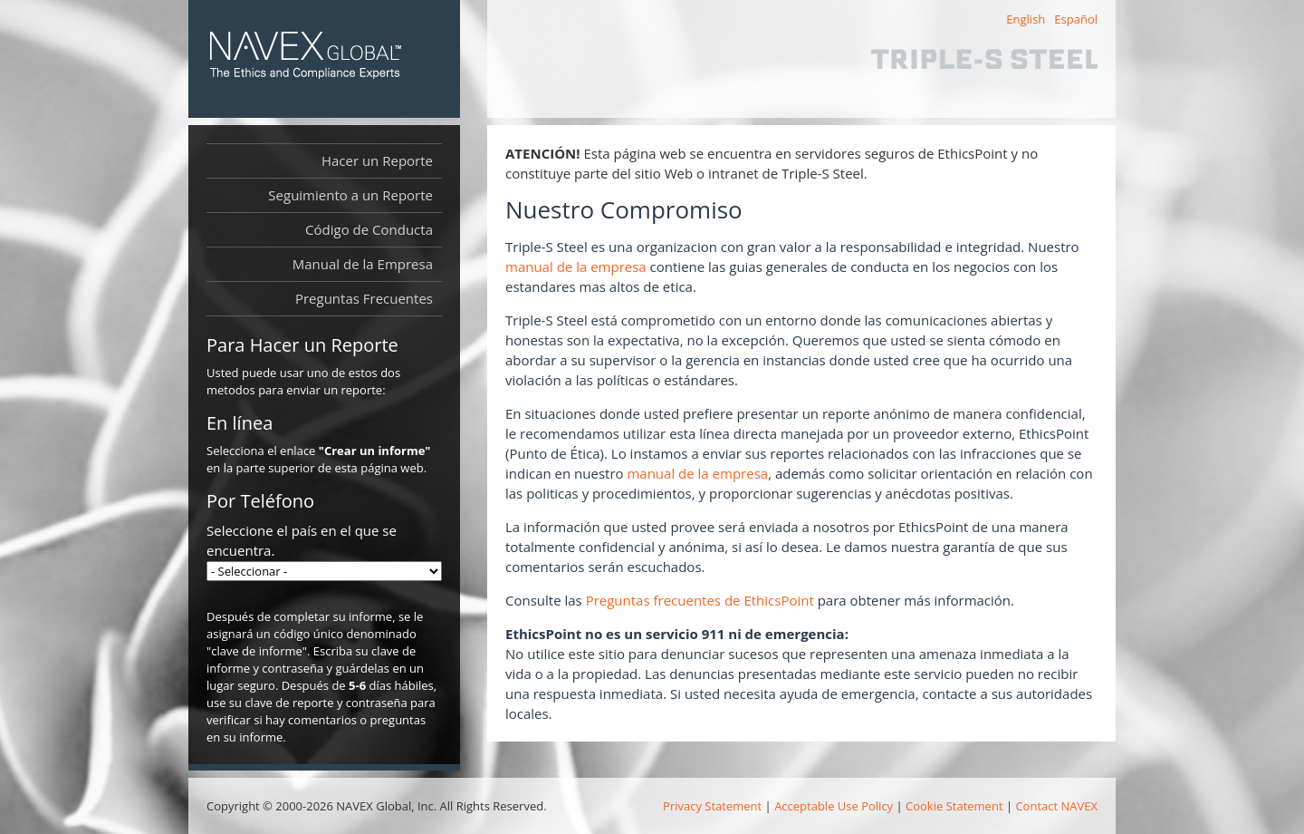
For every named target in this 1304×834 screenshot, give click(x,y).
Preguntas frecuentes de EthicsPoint (700, 600)
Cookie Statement (954, 806)
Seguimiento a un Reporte (350, 195)
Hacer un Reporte (377, 160)
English (1025, 19)
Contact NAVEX (1056, 806)
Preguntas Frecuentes (364, 298)
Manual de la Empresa (367, 264)
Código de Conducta (369, 229)
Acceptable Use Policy (833, 806)
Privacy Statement (712, 806)
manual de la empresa (576, 266)
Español (1076, 19)
